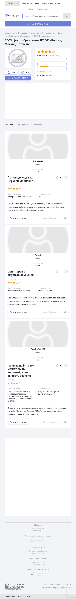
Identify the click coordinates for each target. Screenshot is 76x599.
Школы (49, 75)
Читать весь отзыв (18, 218)
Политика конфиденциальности (56, 587)
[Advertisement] (38, 101)
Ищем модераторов (51, 3)
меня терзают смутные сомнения (21, 273)
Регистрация (42, 9)
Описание (39, 125)
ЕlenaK (38, 255)
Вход (31, 9)
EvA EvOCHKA (38, 349)
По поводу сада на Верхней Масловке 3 (22, 179)
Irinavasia (38, 161)
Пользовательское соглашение (57, 585)
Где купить (23, 125)
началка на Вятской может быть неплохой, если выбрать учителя (21, 370)
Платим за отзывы (30, 3)
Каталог (13, 3)
